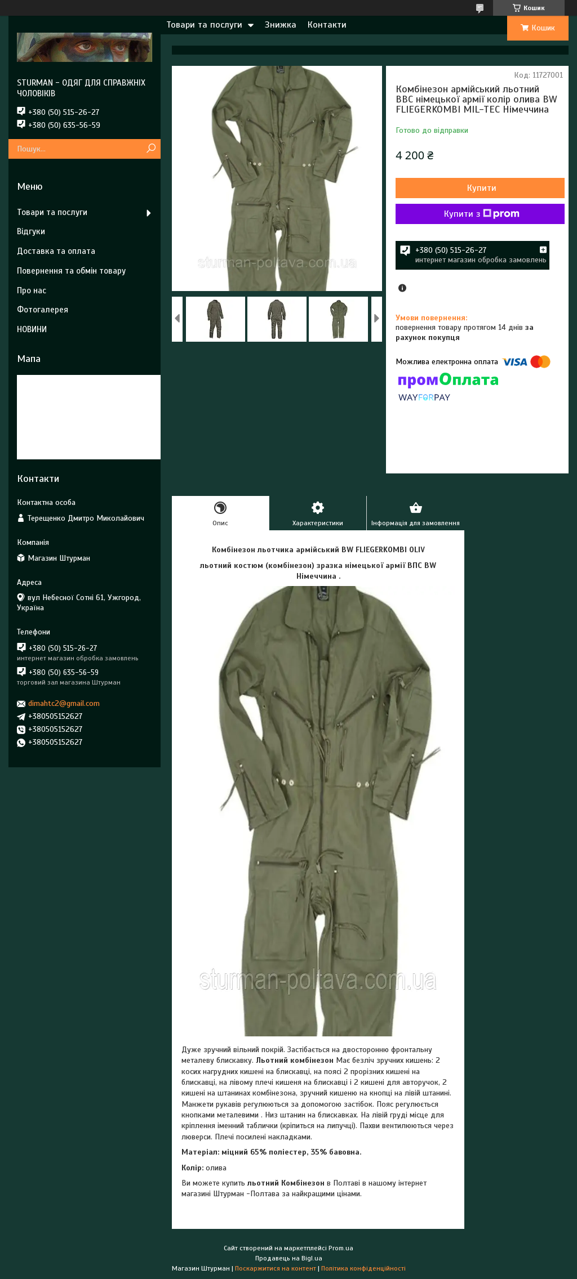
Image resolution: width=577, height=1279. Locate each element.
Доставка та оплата (56, 251)
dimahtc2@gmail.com (64, 703)
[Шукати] (151, 149)
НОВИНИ (32, 329)
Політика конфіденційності (363, 1268)
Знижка (280, 24)
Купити (481, 188)
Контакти (327, 24)
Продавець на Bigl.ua (288, 1258)
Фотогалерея (42, 310)
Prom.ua (341, 1248)
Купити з (482, 214)
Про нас (31, 290)
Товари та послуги (204, 24)
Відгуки (31, 231)
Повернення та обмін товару (71, 271)
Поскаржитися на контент (275, 1268)
